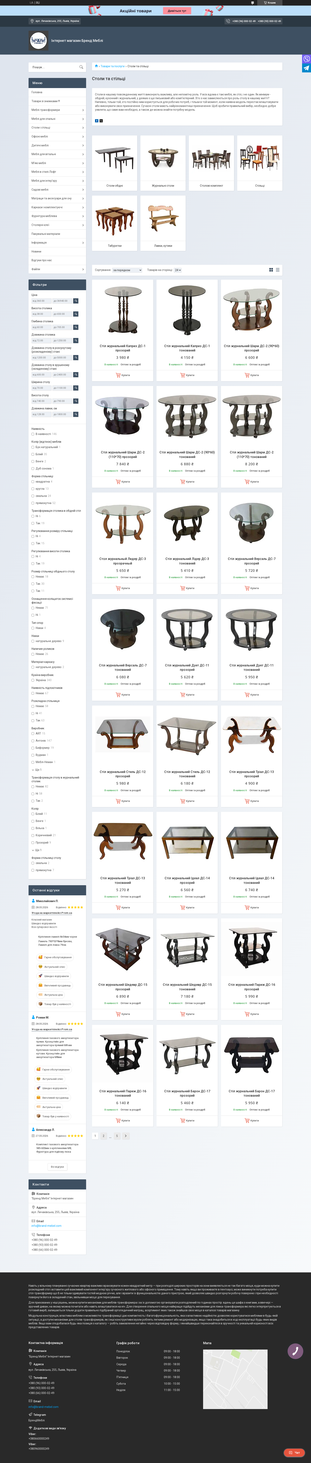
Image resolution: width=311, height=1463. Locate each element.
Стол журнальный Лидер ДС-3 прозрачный (122, 561)
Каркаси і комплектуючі (47, 207)
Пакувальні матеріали (46, 233)
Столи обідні (115, 185)
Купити (126, 375)
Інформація (39, 242)
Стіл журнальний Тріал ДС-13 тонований (122, 880)
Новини (36, 251)
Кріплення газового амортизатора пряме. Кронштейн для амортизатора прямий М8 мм (57, 1042)
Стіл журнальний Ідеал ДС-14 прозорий (187, 880)
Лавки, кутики (163, 245)
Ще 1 (38, 769)
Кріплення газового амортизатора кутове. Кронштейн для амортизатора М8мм (57, 1053)
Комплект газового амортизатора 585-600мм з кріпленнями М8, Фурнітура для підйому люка (57, 1148)
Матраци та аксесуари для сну (52, 198)
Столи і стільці (41, 127)
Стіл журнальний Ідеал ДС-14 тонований (251, 880)
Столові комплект (211, 185)
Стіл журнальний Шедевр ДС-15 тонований (187, 987)
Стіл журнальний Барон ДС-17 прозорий (187, 1093)
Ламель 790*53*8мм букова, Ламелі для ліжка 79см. (55, 943)
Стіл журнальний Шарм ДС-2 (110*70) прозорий (123, 454)
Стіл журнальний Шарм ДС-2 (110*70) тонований (252, 454)
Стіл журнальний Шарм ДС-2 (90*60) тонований (187, 454)
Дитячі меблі (40, 145)
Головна (37, 92)
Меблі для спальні (43, 118)
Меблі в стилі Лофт (44, 171)
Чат (294, 1452)
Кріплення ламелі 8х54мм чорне (57, 936)
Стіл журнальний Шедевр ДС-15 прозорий (122, 987)
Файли (36, 269)
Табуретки (115, 245)
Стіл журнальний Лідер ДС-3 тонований (187, 561)
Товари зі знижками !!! (46, 101)
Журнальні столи (163, 185)
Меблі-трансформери (46, 109)
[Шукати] (81, 67)
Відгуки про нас (42, 260)
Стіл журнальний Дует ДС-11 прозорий (187, 667)
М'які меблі (39, 163)
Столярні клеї (40, 225)
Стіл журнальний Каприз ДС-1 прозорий (123, 348)
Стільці (260, 185)
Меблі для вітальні (44, 154)
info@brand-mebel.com (46, 1225)
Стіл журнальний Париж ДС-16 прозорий (251, 987)
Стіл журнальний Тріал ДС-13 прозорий (251, 774)
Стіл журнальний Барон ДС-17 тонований (252, 1093)
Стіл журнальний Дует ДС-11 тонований (251, 667)
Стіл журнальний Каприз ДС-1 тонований (187, 348)
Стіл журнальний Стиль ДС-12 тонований (187, 774)
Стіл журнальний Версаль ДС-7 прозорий (251, 561)
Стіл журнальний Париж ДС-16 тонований (122, 1093)
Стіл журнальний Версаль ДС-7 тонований (123, 667)
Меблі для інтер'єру (44, 180)
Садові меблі (40, 189)
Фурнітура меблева (44, 216)
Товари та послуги (113, 66)
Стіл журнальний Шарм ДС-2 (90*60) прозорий (251, 348)
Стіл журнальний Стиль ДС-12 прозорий (123, 774)
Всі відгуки (57, 1166)
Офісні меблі (40, 136)
